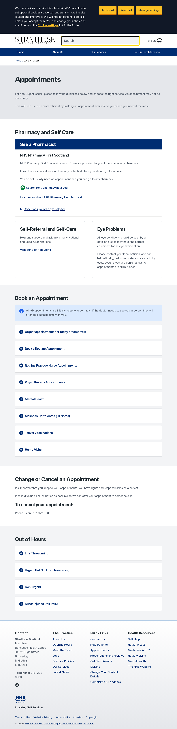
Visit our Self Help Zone (35, 249)
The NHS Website (139, 666)
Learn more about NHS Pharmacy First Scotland (51, 197)
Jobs (56, 655)
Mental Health (137, 661)
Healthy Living (137, 655)
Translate (153, 40)
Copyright (91, 717)
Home (20, 52)
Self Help (134, 639)
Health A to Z (136, 644)
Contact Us (97, 639)
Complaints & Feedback (105, 682)
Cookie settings (48, 25)
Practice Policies (63, 661)
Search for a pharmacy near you (44, 187)
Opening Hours (62, 644)
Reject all (126, 10)
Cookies (78, 717)
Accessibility (62, 717)
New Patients (99, 644)
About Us (57, 52)
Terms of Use (22, 717)
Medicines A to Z (139, 650)
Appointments (99, 650)
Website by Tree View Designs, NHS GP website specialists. (59, 723)
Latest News (61, 672)
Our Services (98, 52)
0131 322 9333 (41, 513)
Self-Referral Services (147, 52)
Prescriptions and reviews (107, 655)
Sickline (95, 666)
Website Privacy (43, 717)
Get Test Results (101, 661)
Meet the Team (62, 650)
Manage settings (148, 10)
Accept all (107, 10)
